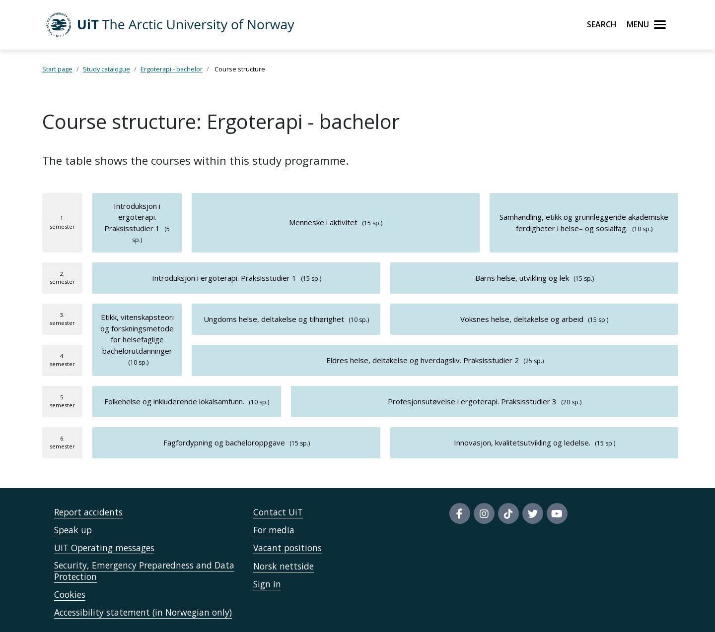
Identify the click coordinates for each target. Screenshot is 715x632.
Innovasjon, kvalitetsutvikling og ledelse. (522, 442)
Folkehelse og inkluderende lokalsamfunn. (174, 401)
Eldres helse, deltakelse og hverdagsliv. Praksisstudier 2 (422, 360)
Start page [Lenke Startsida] (57, 68)
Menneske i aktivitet (323, 222)
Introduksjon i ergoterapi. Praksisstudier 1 (132, 217)
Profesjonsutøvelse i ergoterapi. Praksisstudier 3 (472, 401)
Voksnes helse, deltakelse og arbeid (521, 319)
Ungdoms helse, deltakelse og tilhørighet (274, 319)
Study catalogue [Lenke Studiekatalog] (106, 68)
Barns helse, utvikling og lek (522, 278)
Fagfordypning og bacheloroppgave (224, 442)
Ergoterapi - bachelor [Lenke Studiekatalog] (172, 68)
